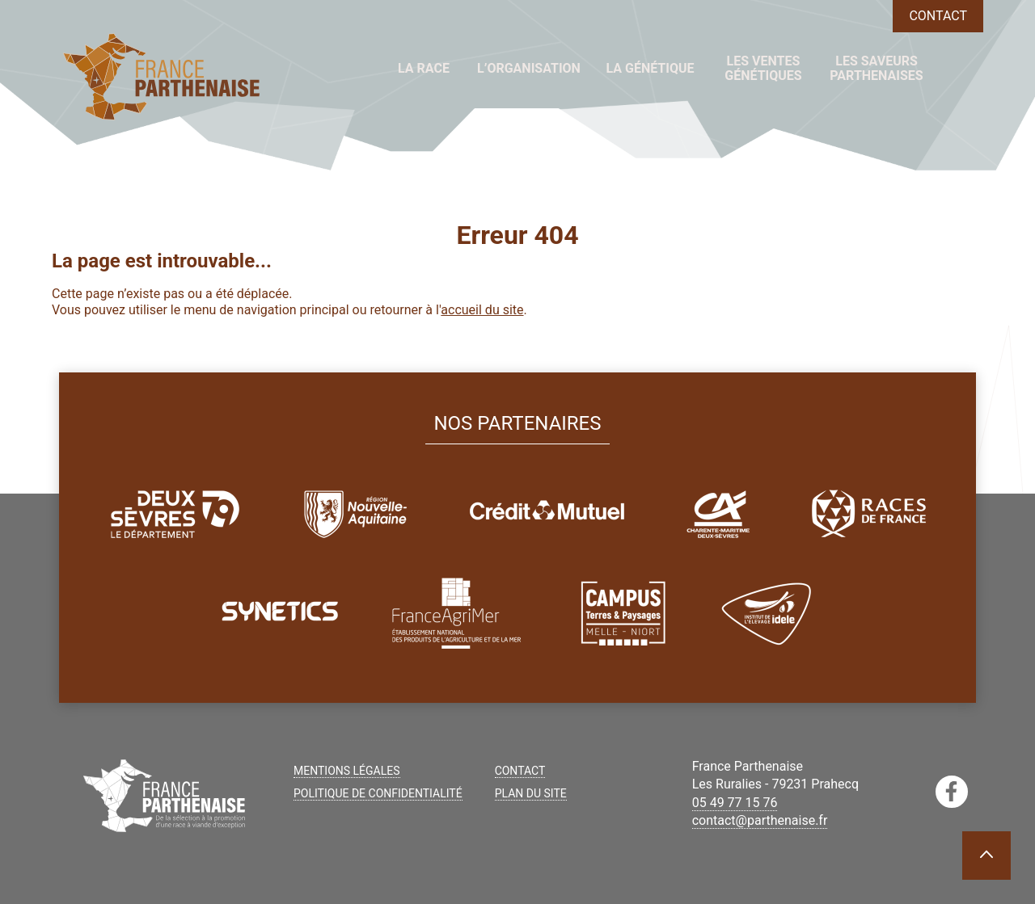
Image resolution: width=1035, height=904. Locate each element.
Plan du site (531, 793)
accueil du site (482, 309)
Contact (938, 15)
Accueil (357, 68)
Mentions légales (347, 770)
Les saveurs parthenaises (876, 68)
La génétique (650, 68)
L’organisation (529, 68)
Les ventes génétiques (762, 68)
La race (424, 68)
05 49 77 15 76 (735, 802)
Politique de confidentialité (378, 793)
